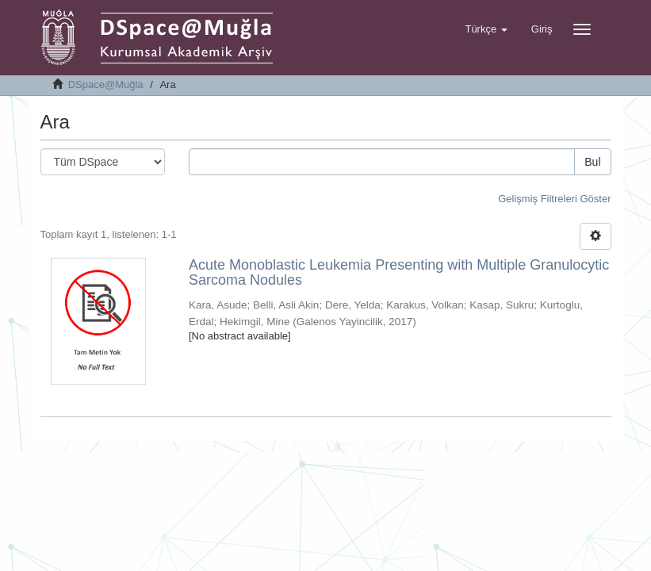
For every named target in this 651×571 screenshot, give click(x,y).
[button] (486, 29)
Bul (592, 161)
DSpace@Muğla (106, 84)
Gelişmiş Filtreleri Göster (554, 199)
